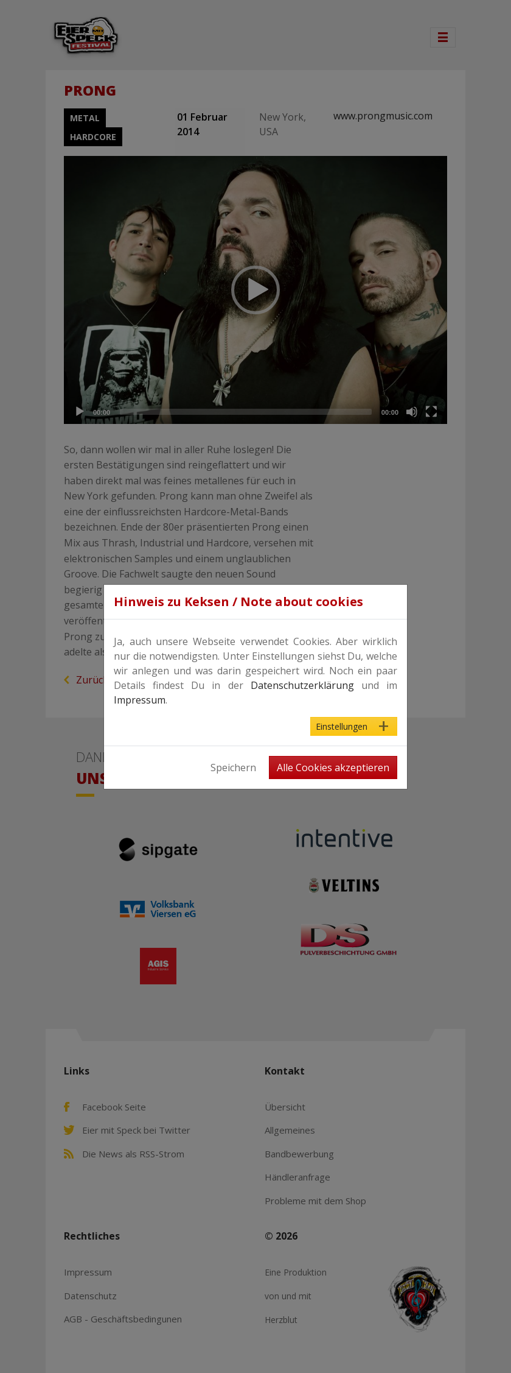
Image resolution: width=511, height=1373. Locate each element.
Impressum (139, 700)
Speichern (233, 767)
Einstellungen (341, 726)
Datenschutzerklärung (302, 685)
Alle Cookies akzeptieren (333, 767)
